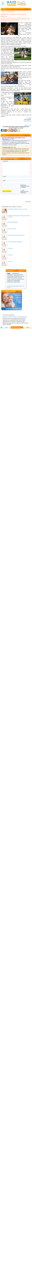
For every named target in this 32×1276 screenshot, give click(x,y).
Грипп (9, 273)
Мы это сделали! (12, 228)
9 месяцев (10, 248)
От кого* (4, 176)
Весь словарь (21, 270)
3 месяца (10, 261)
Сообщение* (5, 161)
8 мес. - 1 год (28, 125)
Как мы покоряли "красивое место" (16, 235)
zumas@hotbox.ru (27, 120)
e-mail (4, 180)
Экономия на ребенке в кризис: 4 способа (17, 209)
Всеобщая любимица (13, 222)
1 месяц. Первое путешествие (15, 241)
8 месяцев (10, 254)
